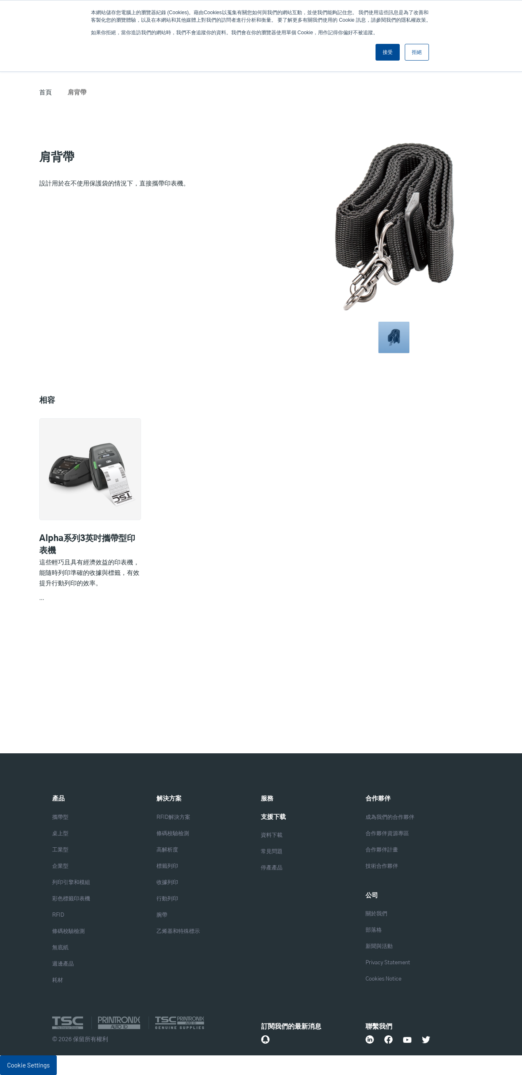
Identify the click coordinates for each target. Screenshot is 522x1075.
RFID (58, 915)
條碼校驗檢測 (68, 931)
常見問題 (271, 851)
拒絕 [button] (417, 52)
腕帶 (161, 915)
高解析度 (167, 850)
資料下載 (271, 835)
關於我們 (376, 914)
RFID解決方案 (173, 817)
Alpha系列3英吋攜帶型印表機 (87, 544)
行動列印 (167, 899)
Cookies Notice (383, 979)
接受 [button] (388, 52)
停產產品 (271, 868)
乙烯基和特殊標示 (178, 931)
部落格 (374, 930)
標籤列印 (167, 866)
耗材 (57, 980)
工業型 (60, 850)
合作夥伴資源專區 (387, 833)
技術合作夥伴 (382, 866)
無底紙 (60, 947)
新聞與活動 (379, 946)
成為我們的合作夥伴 (390, 817)
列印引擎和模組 (71, 882)
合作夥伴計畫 (382, 850)
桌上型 (60, 833)
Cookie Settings (28, 1065)
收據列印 (167, 882)
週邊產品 (63, 964)
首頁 (45, 92)
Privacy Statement (388, 963)
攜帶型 (60, 817)
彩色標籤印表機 (71, 899)
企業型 (60, 866)
